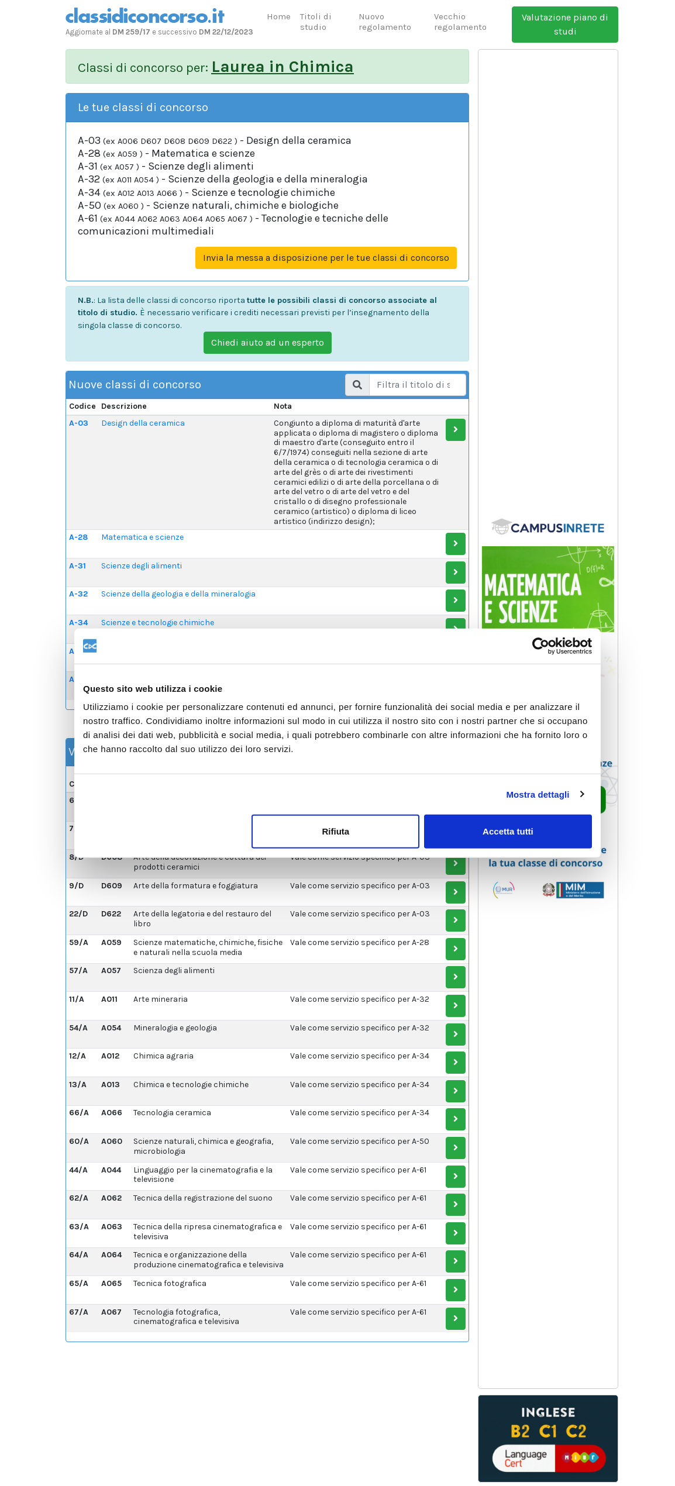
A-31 (77, 566)
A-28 (78, 537)
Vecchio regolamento (460, 21)
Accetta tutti (508, 831)
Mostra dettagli (537, 794)
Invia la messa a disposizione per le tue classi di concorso (326, 257)
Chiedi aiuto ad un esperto (267, 342)
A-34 (78, 623)
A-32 (78, 594)
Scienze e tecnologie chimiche (157, 623)
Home (279, 16)
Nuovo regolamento (385, 21)
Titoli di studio (316, 21)
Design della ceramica (143, 423)
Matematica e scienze (142, 537)
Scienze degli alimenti (141, 566)
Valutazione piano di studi (565, 24)
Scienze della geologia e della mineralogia (178, 594)
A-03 (78, 423)
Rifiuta (336, 831)
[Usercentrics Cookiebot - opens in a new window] (541, 645)
